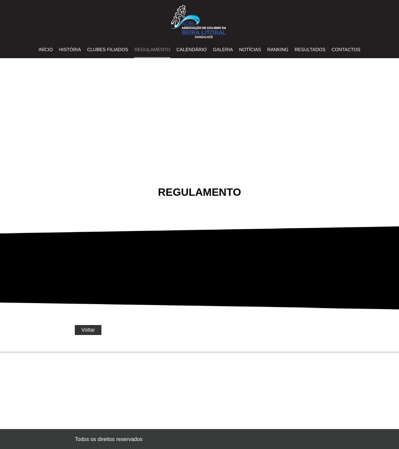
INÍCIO (46, 49)
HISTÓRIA (70, 49)
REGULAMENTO (152, 49)
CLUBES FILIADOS (107, 49)
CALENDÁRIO (191, 49)
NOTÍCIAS (250, 49)
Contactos (346, 49)
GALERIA (223, 49)
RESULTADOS (310, 49)
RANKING (278, 49)
